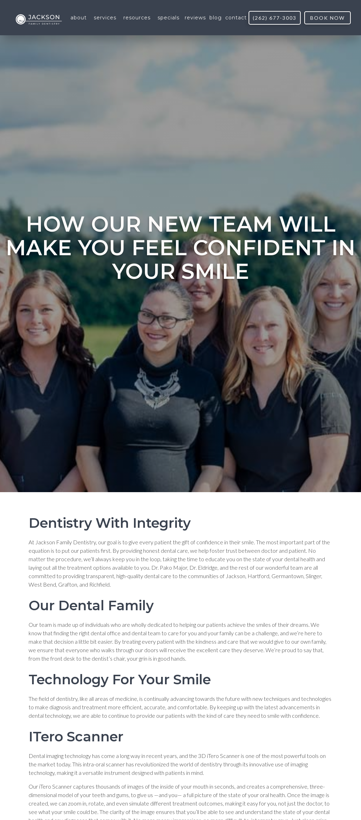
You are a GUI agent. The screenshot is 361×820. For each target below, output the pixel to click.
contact (236, 17)
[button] (78, 17)
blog (215, 17)
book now (327, 18)
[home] (39, 17)
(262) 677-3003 (274, 18)
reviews (195, 17)
